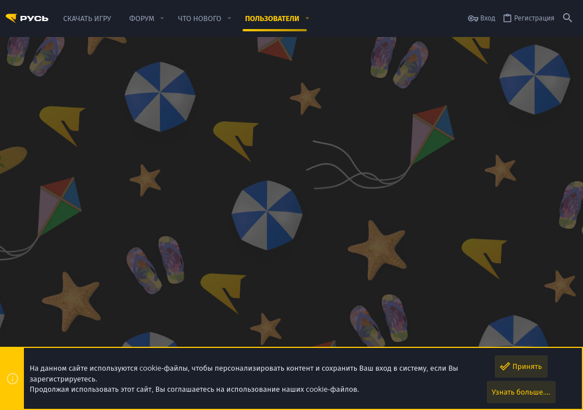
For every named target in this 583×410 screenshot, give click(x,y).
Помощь (484, 341)
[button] (162, 18)
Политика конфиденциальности (413, 341)
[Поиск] (567, 18)
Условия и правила (324, 341)
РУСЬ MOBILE (80, 322)
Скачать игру (524, 341)
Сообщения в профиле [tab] (51, 205)
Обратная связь (261, 341)
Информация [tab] (252, 205)
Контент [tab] (204, 205)
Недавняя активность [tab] (140, 205)
